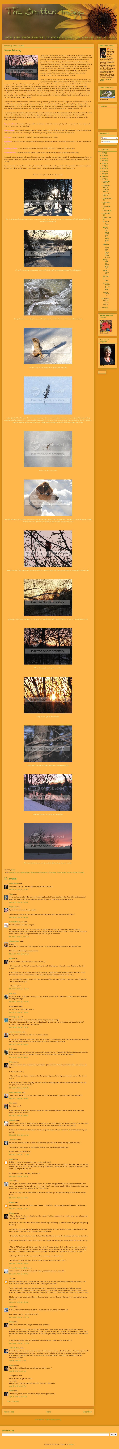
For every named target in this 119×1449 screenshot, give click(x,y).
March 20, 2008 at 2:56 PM (18, 1198)
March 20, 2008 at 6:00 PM (18, 1263)
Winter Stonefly (78, 872)
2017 (103, 155)
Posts (104, 138)
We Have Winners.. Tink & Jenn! (106, 286)
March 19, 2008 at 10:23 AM (19, 937)
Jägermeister (34, 872)
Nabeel (12, 1202)
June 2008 (106, 206)
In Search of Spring (106, 223)
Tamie (11, 1181)
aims (11, 1307)
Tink (11, 894)
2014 (103, 163)
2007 (103, 307)
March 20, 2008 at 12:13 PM (19, 1154)
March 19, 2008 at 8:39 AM (18, 902)
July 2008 (106, 202)
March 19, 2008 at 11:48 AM (19, 989)
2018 (103, 153)
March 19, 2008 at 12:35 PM (19, 1002)
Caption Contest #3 (106, 293)
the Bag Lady (14, 1017)
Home (48, 1412)
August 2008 (107, 198)
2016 (103, 158)
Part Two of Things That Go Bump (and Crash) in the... (106, 251)
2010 (103, 173)
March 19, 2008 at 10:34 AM (19, 954)
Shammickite (14, 941)
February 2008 (106, 299)
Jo (10, 1278)
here (104, 72)
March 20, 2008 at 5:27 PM (18, 1208)
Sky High (106, 276)
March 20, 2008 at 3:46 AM (18, 1098)
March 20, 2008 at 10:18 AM (19, 1135)
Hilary (11, 958)
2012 (103, 168)
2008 (103, 179)
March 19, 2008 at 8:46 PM (18, 1057)
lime (11, 1103)
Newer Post (9, 1412)
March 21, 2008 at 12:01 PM (19, 1317)
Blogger (71, 1444)
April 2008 (106, 213)
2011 (103, 171)
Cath (11, 1159)
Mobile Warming (106, 272)
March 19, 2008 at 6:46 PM (18, 1044)
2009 (103, 176)
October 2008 (106, 190)
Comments (105, 141)
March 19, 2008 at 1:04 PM (18, 1012)
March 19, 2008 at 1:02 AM (18, 889)
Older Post (87, 1412)
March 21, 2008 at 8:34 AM (18, 1302)
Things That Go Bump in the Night (106, 264)
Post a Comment (13, 1401)
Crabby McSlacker (16, 922)
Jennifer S (13, 1140)
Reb (10, 993)
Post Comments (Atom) (53, 1420)
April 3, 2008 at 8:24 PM (17, 1360)
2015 (103, 160)
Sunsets (69, 872)
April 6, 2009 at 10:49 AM (18, 1397)
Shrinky (12, 1120)
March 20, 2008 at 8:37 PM (18, 1274)
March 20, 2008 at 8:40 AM (18, 1115)
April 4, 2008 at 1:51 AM (17, 1371)
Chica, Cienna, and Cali (18, 1268)
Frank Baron (14, 883)
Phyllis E (12, 907)
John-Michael (14, 1348)
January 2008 (106, 303)
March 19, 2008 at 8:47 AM (18, 917)
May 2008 (106, 210)
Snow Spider (61, 872)
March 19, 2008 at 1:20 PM (18, 1027)
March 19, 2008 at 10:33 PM (19, 1088)
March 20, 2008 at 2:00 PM (18, 1176)
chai (18, 872)
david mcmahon (15, 1032)
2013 (103, 166)
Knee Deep (105, 279)
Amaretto (12, 872)
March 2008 (107, 217)
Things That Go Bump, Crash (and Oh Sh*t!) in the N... (106, 234)
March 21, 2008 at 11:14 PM (19, 1343)
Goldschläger (25, 872)
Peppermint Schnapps (48, 872)
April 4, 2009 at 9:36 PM (17, 1386)
